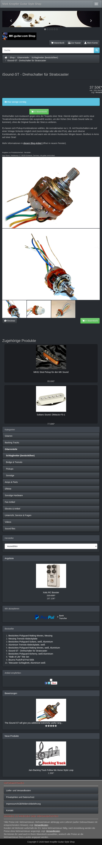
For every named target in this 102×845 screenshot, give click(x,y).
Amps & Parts (11, 482)
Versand (98, 92)
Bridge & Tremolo (13, 462)
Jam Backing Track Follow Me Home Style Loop (51, 770)
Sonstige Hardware (14, 495)
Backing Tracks (12, 442)
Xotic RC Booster (51, 592)
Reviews (9, 321)
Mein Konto (91, 43)
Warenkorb (57, 43)
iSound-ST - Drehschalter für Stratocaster (26, 60)
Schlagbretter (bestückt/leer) (44, 57)
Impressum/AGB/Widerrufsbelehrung (23, 804)
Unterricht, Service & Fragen (18, 515)
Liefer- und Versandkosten (18, 790)
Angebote (9, 558)
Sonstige (9, 475)
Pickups (9, 469)
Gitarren (9, 436)
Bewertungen (11, 693)
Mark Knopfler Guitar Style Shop (21, 3)
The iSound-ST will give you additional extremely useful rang (33, 723)
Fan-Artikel (10, 502)
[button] (9, 19)
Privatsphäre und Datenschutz (20, 797)
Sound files (10, 528)
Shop (12, 57)
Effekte (8, 489)
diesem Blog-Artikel (32, 143)
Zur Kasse (74, 43)
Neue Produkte (12, 736)
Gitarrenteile (23, 57)
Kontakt (9, 810)
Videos (8, 522)
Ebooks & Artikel (12, 508)
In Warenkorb (39, 111)
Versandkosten (41, 825)
